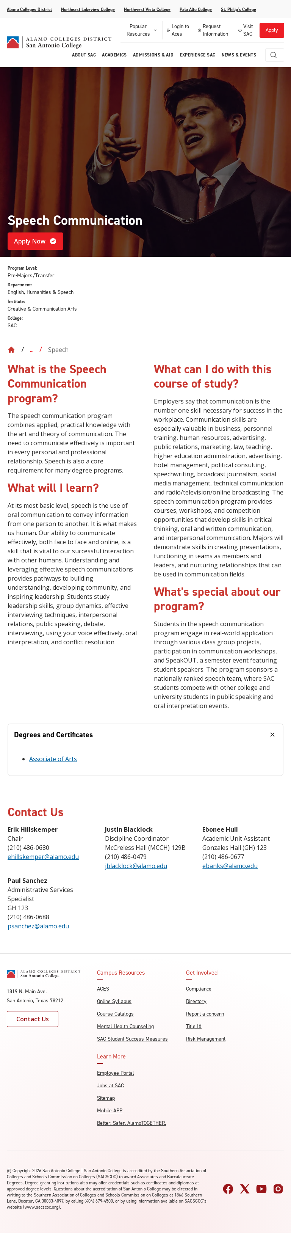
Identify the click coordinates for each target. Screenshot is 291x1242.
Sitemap (106, 1098)
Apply (272, 30)
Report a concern (205, 1013)
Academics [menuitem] (114, 55)
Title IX (194, 1026)
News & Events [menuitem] (239, 55)
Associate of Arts (53, 759)
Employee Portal (115, 1073)
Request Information (213, 30)
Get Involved (201, 973)
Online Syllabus (114, 1001)
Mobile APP (109, 1110)
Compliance (198, 988)
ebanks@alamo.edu (230, 866)
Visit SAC (245, 30)
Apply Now (35, 241)
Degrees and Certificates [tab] (53, 735)
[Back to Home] (11, 349)
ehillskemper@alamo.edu (43, 857)
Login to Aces (177, 30)
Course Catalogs (115, 1013)
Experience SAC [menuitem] (198, 55)
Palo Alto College (196, 9)
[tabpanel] (145, 760)
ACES (103, 988)
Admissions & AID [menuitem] (153, 55)
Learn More (111, 1056)
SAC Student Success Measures (132, 1039)
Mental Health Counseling (125, 1026)
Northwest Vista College (147, 9)
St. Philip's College (238, 9)
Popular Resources (142, 30)
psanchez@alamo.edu (38, 926)
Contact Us (32, 1019)
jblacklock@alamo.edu (136, 866)
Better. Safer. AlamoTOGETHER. (131, 1123)
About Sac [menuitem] (84, 55)
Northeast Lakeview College (88, 9)
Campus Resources (121, 973)
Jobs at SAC (110, 1085)
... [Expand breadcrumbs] (31, 349)
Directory (196, 1001)
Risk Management (205, 1039)
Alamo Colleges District (29, 9)
